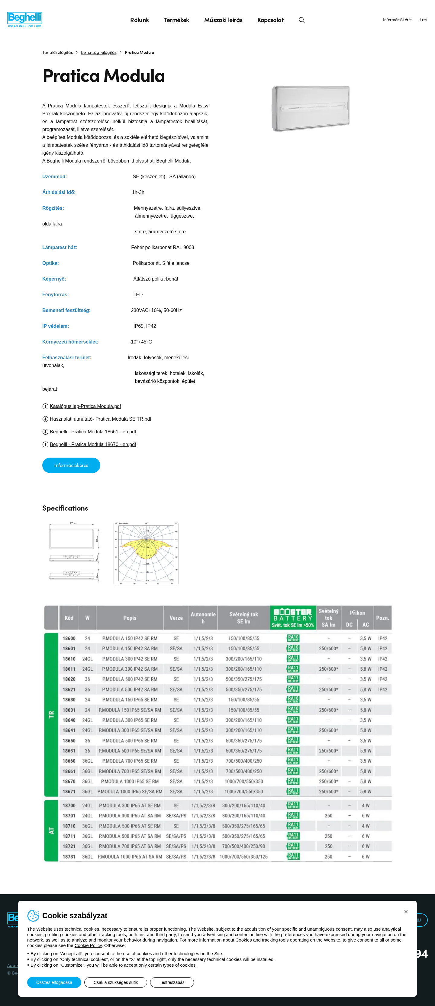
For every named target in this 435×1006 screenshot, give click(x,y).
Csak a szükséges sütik (116, 982)
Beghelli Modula (173, 160)
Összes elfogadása (54, 982)
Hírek (423, 19)
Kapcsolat (270, 19)
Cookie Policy (88, 945)
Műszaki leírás (223, 19)
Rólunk (139, 19)
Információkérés (397, 19)
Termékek (176, 19)
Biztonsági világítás (98, 52)
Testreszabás (172, 982)
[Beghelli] (24, 19)
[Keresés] (302, 19)
